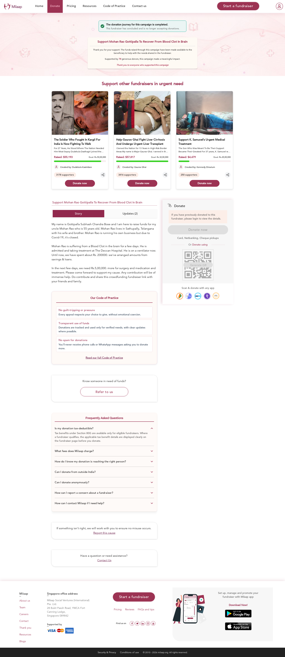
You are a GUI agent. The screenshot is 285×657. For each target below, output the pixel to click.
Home (39, 6)
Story (78, 213)
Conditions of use (130, 652)
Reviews (129, 609)
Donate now (80, 183)
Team (22, 607)
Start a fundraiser (134, 597)
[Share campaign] (103, 175)
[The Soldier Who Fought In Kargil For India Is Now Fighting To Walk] (80, 113)
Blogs (22, 641)
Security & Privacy (107, 652)
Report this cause (104, 533)
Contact (24, 621)
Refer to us (104, 392)
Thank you (25, 627)
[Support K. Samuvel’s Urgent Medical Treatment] (204, 113)
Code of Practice (114, 6)
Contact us (139, 6)
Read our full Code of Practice (104, 357)
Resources (89, 6)
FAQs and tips (146, 609)
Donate (55, 6)
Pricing (71, 6)
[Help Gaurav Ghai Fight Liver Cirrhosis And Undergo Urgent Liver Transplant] (142, 113)
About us (24, 600)
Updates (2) (130, 213)
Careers (23, 614)
